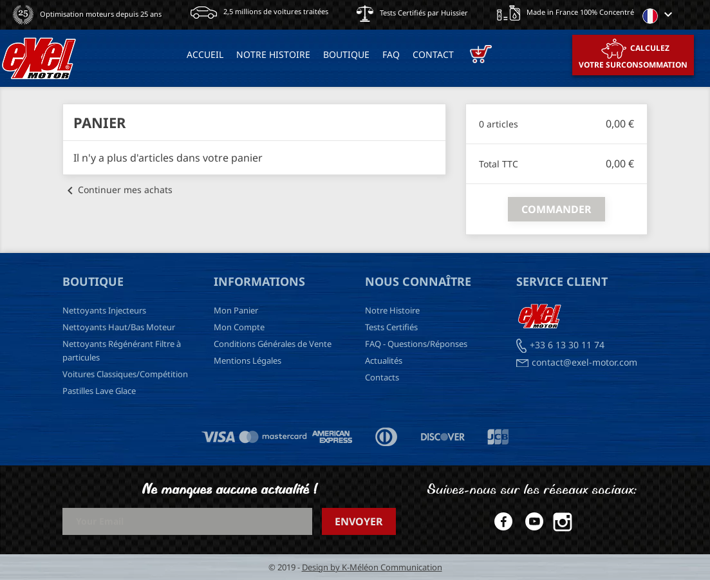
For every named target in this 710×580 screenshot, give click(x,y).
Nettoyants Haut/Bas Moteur (118, 327)
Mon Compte (239, 327)
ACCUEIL (205, 54)
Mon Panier (236, 310)
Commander (556, 209)
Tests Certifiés (391, 327)
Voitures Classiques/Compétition (125, 374)
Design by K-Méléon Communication (372, 567)
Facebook (501, 522)
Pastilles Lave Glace (99, 391)
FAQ (391, 54)
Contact (433, 54)
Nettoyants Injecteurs (104, 310)
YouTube (532, 522)
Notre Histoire (392, 310)
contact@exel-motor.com (584, 362)
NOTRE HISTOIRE (273, 54)
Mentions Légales (247, 360)
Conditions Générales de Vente (273, 344)
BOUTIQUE (346, 54)
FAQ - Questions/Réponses (416, 344)
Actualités (383, 360)
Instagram (562, 522)
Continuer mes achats (117, 189)
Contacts (382, 377)
